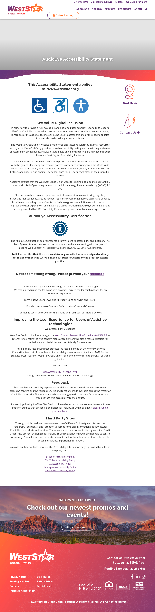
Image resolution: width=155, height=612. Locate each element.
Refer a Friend (45, 581)
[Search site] (146, 9)
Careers (14, 585)
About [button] (138, 9)
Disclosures (43, 576)
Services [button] (110, 9)
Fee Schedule (44, 585)
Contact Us (82, 1)
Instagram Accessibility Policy (60, 466)
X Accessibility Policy (60, 463)
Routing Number (19, 581)
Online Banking (64, 15)
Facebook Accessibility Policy (60, 456)
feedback (97, 274)
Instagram (143, 576)
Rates (120, 1)
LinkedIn (137, 576)
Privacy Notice (18, 576)
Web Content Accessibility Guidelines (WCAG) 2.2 (81, 335)
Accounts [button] (82, 9)
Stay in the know (76, 527)
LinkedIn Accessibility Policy (60, 470)
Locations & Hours (102, 1)
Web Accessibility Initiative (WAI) (60, 371)
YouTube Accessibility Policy (60, 460)
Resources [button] (125, 9)
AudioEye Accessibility (22, 590)
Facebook (132, 576)
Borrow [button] (97, 9)
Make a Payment (138, 1)
